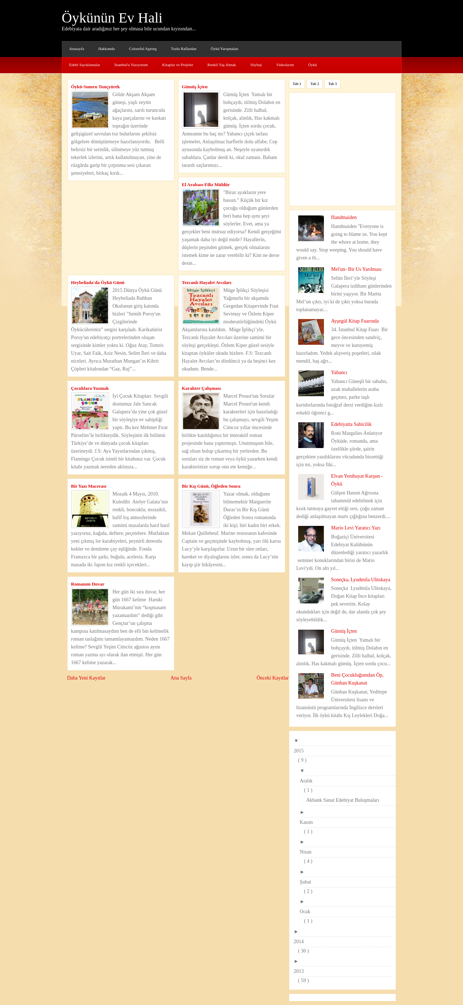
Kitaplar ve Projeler (177, 65)
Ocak (307, 911)
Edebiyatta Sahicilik (351, 424)
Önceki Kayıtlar (273, 678)
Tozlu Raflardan (183, 48)
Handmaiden (344, 217)
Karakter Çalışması (201, 388)
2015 (301, 750)
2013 (301, 971)
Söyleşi (256, 65)
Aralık (308, 780)
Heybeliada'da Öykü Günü (98, 282)
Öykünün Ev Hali (112, 18)
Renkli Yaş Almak (221, 65)
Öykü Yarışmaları (224, 48)
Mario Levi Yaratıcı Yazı (355, 528)
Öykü (312, 65)
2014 (301, 941)
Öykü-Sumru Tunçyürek (95, 86)
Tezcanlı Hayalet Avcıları (207, 282)
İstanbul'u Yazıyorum (131, 65)
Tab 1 (297, 84)
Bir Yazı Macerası (89, 486)
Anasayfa (76, 48)
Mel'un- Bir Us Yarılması (356, 269)
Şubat (307, 882)
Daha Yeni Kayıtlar (86, 678)
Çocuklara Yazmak (90, 388)
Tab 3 (332, 84)
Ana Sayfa (181, 678)
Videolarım (285, 65)
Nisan (307, 852)
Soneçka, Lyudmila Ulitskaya (360, 579)
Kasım (308, 822)
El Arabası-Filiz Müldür (206, 184)
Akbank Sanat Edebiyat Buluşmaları (344, 800)
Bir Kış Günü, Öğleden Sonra (211, 486)
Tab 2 (314, 84)
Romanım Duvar (88, 584)
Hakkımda (106, 48)
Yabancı (339, 372)
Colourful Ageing (143, 48)
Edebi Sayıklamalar (84, 65)
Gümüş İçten (195, 86)
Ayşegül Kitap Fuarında (355, 321)
